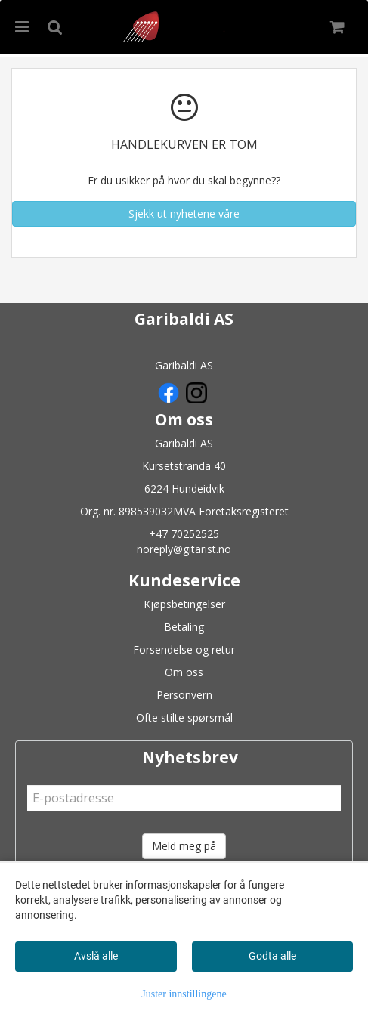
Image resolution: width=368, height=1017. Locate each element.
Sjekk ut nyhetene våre (184, 213)
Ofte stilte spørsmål (184, 717)
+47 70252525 (184, 534)
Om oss (184, 672)
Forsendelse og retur (184, 649)
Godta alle (272, 956)
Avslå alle (96, 956)
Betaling (184, 627)
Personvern (184, 695)
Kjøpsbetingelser (184, 604)
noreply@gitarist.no (184, 549)
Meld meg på (184, 846)
